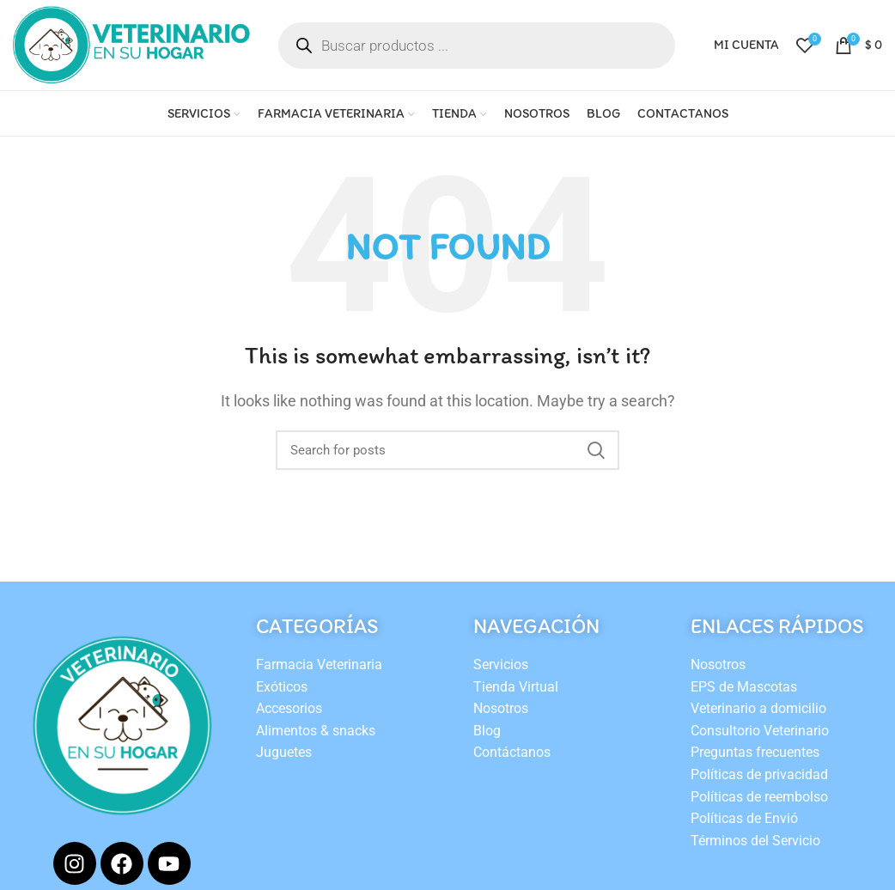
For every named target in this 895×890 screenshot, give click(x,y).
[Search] (447, 450)
